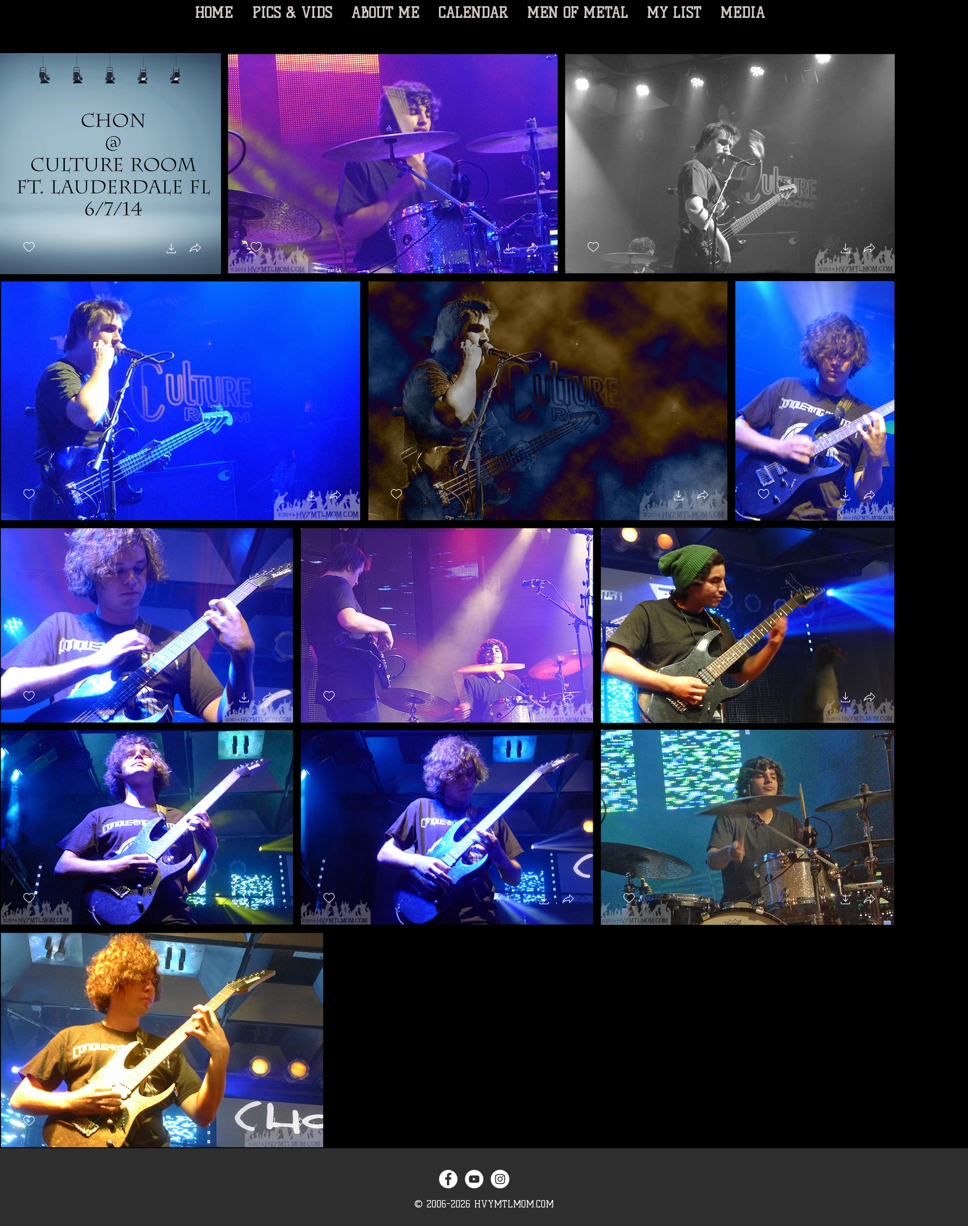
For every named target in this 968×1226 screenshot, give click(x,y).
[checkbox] (29, 247)
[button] (171, 250)
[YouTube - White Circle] (474, 1179)
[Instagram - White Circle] (500, 1179)
